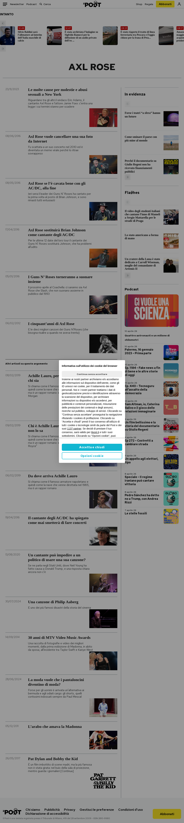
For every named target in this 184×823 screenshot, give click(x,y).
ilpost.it (95, 432)
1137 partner (74, 428)
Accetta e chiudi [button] (92, 447)
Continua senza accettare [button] (92, 374)
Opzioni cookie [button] (92, 456)
